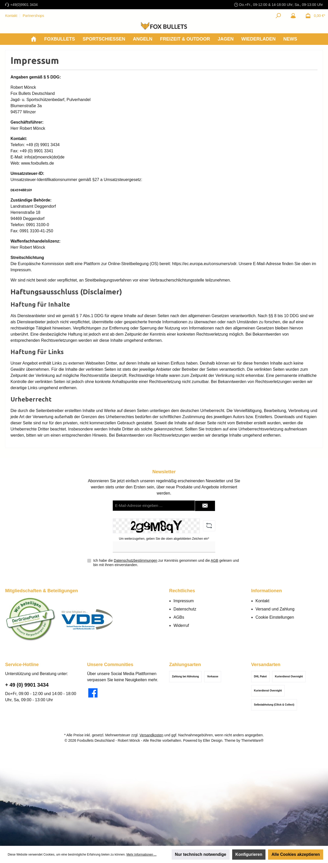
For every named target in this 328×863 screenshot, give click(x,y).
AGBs (178, 617)
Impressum (183, 601)
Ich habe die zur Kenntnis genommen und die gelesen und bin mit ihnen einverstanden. (166, 562)
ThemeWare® (252, 740)
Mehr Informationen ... (141, 854)
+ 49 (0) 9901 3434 (27, 685)
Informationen (266, 590)
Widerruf (181, 625)
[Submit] (205, 505)
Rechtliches (182, 590)
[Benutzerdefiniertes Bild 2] (87, 619)
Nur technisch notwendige (200, 854)
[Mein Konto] (293, 16)
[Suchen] (278, 16)
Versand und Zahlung (274, 609)
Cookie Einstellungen (274, 617)
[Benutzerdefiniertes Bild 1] (30, 619)
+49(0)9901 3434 (24, 5)
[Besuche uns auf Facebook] (93, 693)
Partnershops (33, 15)
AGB (214, 560)
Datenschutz (184, 609)
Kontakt (11, 15)
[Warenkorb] (313, 16)
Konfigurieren (248, 854)
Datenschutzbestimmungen (135, 560)
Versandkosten (151, 735)
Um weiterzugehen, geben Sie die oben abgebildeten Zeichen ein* (164, 538)
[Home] (33, 39)
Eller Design (212, 740)
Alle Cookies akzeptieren (295, 854)
